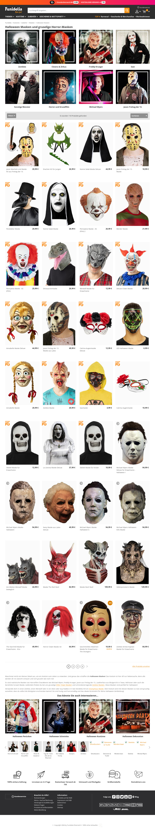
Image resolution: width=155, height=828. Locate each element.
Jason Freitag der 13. (133, 107)
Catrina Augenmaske (125, 408)
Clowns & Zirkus (59, 66)
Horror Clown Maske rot (52, 647)
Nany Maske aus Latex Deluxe (51, 528)
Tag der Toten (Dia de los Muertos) (48, 756)
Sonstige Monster (22, 107)
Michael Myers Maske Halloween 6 (88, 528)
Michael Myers (96, 107)
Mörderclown (118, 754)
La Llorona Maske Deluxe (52, 467)
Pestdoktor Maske (13, 229)
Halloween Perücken (22, 736)
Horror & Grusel (13, 754)
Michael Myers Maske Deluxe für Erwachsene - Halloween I (126, 470)
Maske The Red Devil (51, 587)
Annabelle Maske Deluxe (15, 348)
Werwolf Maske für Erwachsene (87, 289)
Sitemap (60, 807)
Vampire (71, 754)
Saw (133, 66)
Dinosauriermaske (50, 288)
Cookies (60, 805)
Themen (8, 16)
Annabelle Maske (13, 408)
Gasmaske (84, 408)
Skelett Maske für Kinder (89, 467)
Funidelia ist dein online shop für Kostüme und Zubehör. (13, 10)
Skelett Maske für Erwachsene (13, 468)
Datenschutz (61, 803)
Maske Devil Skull (86, 587)
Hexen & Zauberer (36, 755)
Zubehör (32, 16)
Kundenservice (19, 796)
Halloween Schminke (59, 736)
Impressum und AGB (64, 800)
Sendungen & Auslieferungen (44, 803)
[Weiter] (87, 666)
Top (96, 16)
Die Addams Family (60, 755)
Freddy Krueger (96, 66)
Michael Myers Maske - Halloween (15, 528)
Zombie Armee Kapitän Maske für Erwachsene (125, 648)
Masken (32, 23)
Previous (5, 747)
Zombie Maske (48, 408)
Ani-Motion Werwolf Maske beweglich (16, 588)
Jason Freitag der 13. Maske (124, 170)
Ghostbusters (95, 754)
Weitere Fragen (39, 805)
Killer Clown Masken (64, 685)
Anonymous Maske (96, 689)
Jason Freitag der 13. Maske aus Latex (51, 349)
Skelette (130, 754)
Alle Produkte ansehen (141, 666)
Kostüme (20, 16)
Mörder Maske (122, 229)
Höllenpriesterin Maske (125, 587)
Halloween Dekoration (133, 736)
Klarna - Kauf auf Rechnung (43, 800)
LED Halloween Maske (125, 348)
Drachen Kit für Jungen (52, 169)
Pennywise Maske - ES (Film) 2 (88, 230)
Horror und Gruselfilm (59, 107)
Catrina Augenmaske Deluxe (88, 349)
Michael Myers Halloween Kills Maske (126, 528)
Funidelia (8, 23)
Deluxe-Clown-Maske (125, 288)
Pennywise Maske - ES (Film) (14, 289)
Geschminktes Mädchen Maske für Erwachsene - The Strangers (89, 649)
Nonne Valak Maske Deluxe (90, 169)
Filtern (10, 116)
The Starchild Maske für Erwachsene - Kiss (15, 648)
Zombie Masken (98, 685)
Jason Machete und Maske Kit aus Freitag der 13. (16, 170)
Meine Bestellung (40, 810)
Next (149, 747)
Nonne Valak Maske (50, 229)
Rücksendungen (39, 798)
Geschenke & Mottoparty (51, 16)
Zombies (22, 66)
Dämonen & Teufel (107, 755)
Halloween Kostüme (96, 736)
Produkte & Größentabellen (43, 807)
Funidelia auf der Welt (64, 798)
